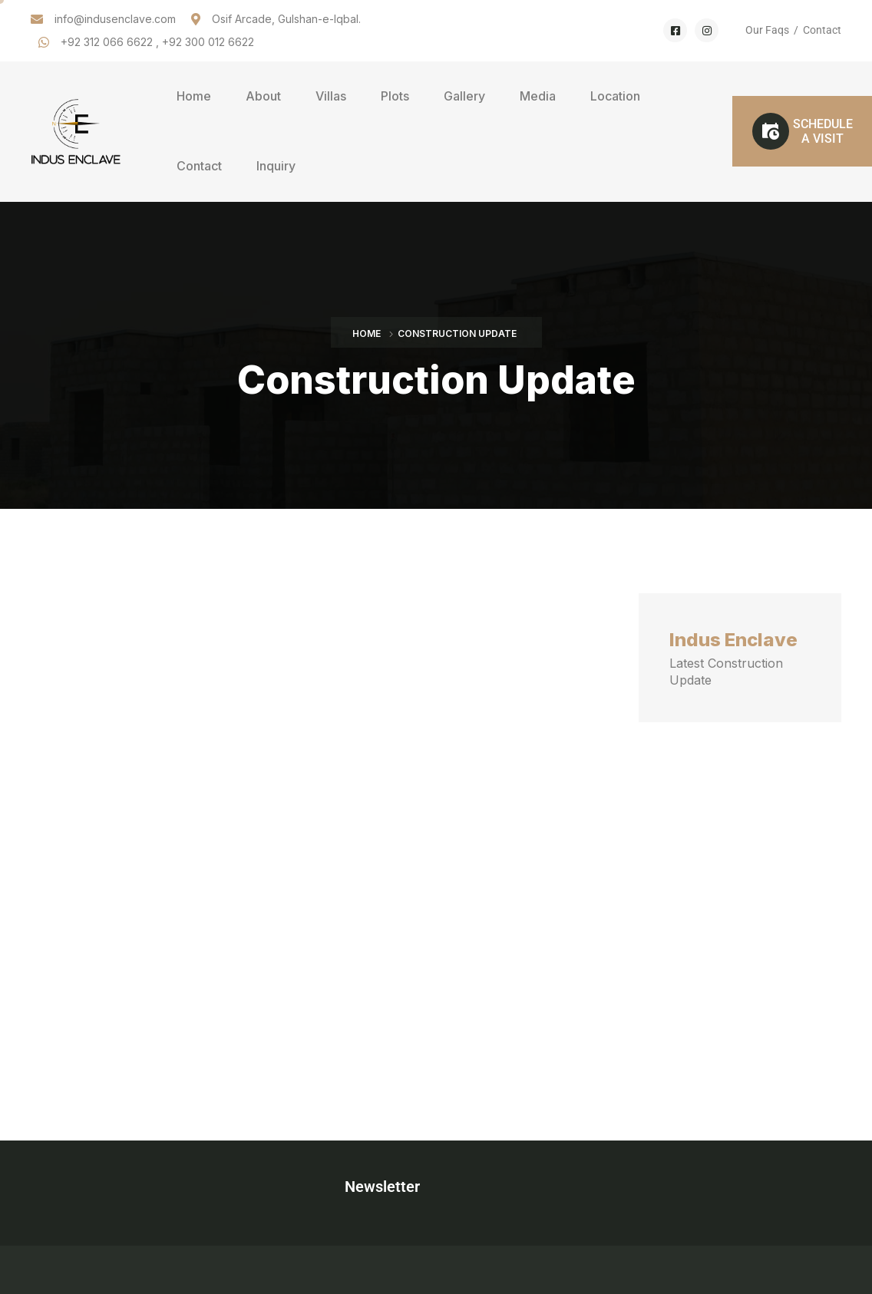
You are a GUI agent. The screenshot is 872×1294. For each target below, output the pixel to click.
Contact (822, 30)
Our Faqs (767, 30)
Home (194, 96)
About (263, 96)
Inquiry (276, 165)
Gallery (464, 96)
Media (538, 96)
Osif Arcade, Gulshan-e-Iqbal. (286, 18)
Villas (330, 96)
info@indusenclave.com (115, 18)
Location (615, 96)
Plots (395, 96)
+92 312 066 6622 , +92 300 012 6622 (157, 41)
